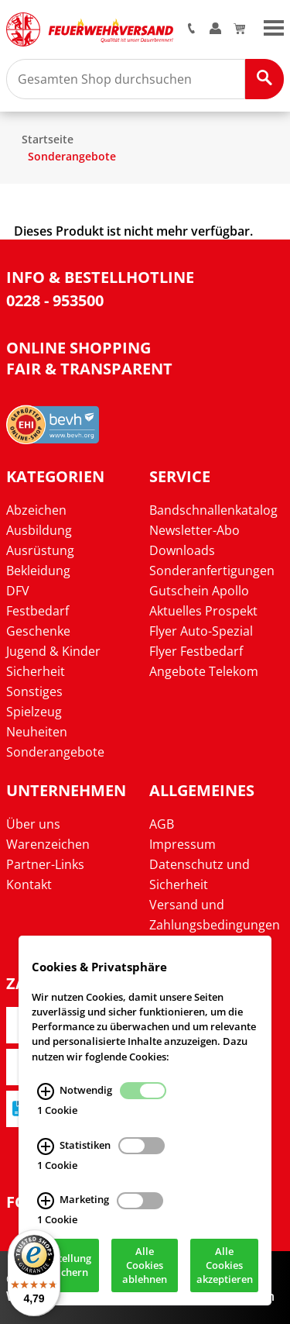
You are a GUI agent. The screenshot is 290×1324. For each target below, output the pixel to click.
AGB (161, 824)
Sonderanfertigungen (212, 570)
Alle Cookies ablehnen (144, 1267)
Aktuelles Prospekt (203, 610)
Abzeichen (36, 510)
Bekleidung (38, 570)
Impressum (182, 844)
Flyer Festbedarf (196, 651)
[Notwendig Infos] (45, 1092)
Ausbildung (39, 530)
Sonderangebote (72, 156)
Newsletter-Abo (194, 530)
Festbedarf (37, 610)
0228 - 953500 (55, 300)
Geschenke (38, 631)
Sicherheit (35, 671)
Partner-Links (45, 864)
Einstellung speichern (65, 1267)
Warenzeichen (48, 844)
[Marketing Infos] (45, 1202)
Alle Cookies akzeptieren (224, 1267)
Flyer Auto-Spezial (201, 631)
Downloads (182, 550)
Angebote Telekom (203, 671)
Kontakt (29, 884)
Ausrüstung (40, 550)
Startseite (47, 139)
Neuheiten (36, 731)
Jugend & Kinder (53, 651)
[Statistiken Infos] (45, 1147)
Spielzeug (34, 711)
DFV (17, 590)
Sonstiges (34, 691)
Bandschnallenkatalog (213, 510)
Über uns (33, 824)
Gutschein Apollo (199, 590)
